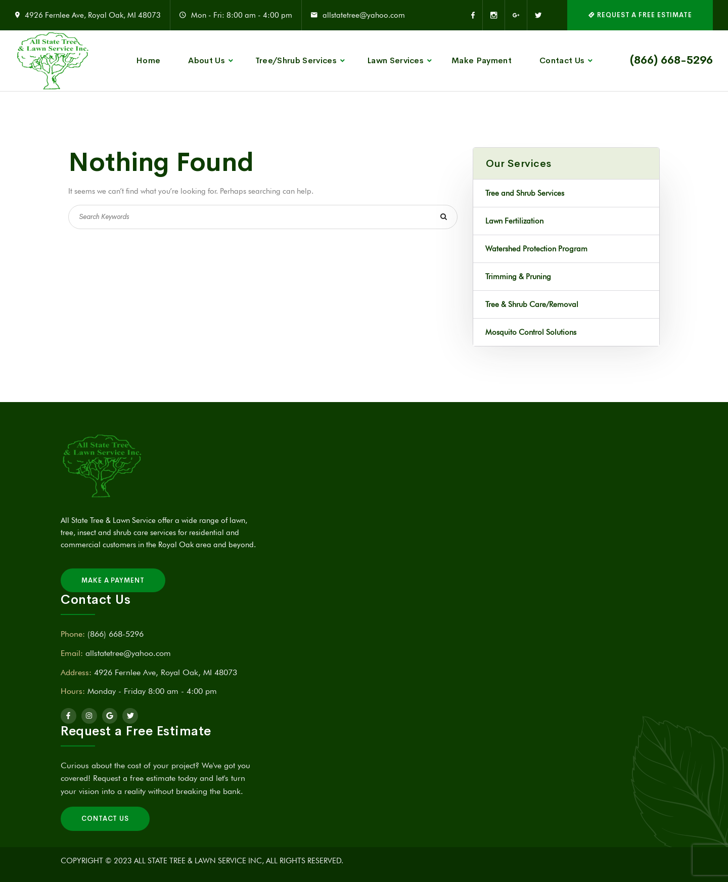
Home (148, 60)
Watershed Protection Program (536, 248)
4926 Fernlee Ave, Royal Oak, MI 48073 (93, 15)
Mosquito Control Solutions (530, 332)
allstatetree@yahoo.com (364, 15)
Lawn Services (395, 60)
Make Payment (481, 60)
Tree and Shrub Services (524, 193)
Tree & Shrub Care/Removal (531, 304)
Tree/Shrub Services (296, 60)
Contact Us (561, 60)
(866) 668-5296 (671, 60)
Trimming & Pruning (518, 276)
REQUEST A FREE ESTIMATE (640, 15)
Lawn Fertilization (514, 221)
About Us (206, 60)
